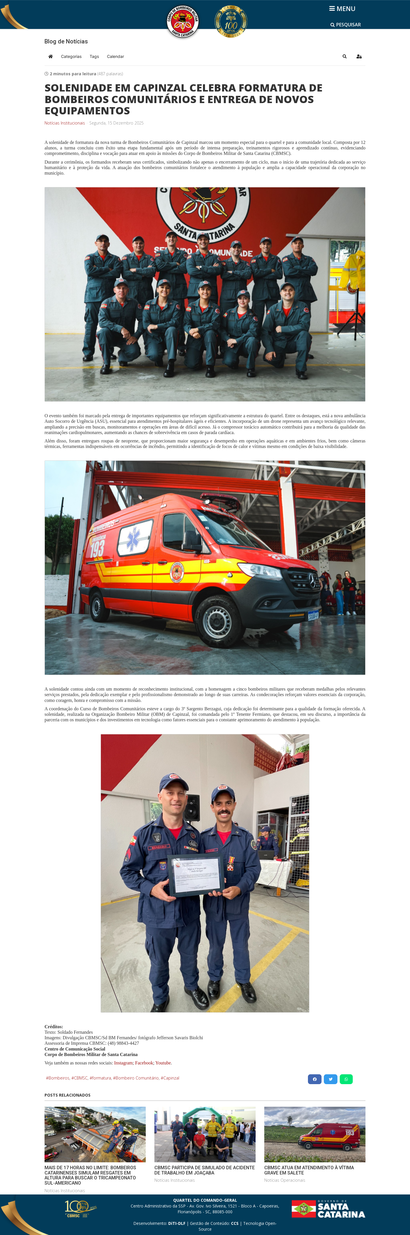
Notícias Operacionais (284, 1180)
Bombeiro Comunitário (137, 1078)
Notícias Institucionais (65, 123)
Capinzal (171, 1078)
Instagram (123, 1062)
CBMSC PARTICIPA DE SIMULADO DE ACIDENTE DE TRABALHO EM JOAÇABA (204, 1170)
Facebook (144, 1062)
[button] (344, 56)
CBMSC (81, 1078)
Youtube (162, 1062)
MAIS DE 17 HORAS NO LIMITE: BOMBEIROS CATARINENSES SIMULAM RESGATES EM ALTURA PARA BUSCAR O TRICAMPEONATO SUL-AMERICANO (90, 1175)
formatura (101, 1078)
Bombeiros (59, 1078)
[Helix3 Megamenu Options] (343, 8)
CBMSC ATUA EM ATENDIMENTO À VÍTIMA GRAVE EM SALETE (309, 1170)
